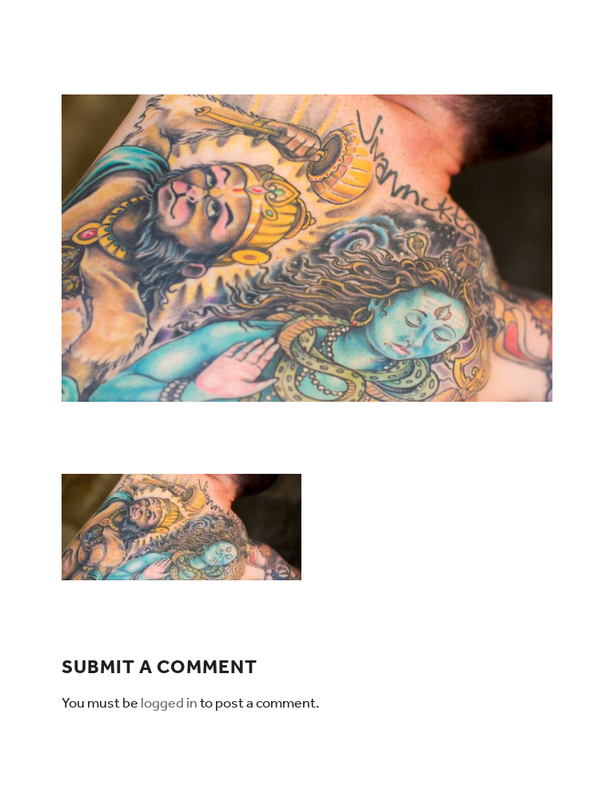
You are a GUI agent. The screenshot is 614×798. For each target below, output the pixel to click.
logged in (169, 703)
